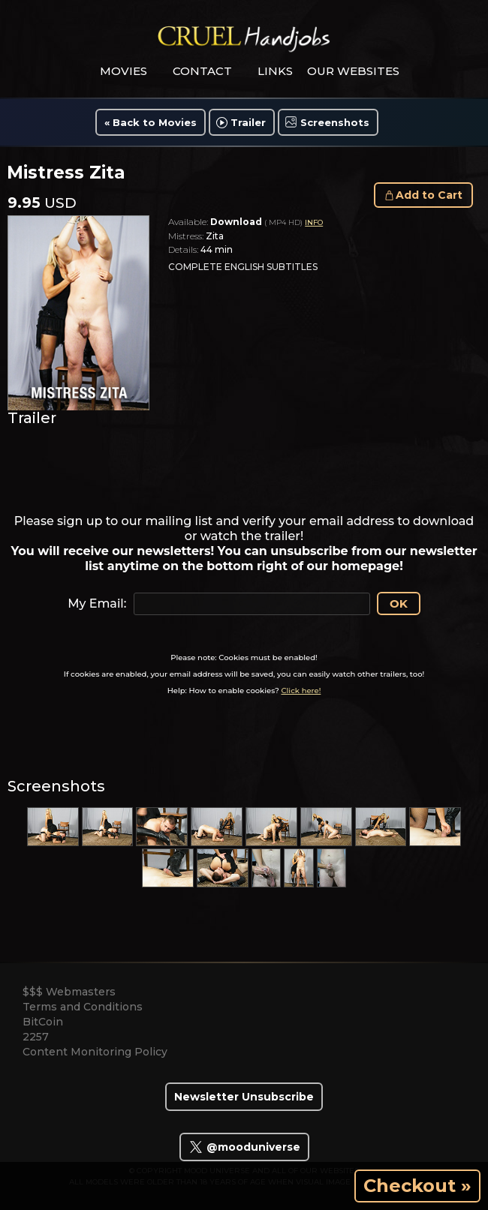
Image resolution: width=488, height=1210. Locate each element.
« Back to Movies (150, 122)
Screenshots (334, 122)
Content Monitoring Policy (95, 1051)
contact (202, 71)
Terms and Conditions (83, 1006)
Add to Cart (429, 195)
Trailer (248, 122)
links (275, 71)
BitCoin (43, 1021)
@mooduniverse (244, 1147)
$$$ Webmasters (69, 991)
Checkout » (417, 1185)
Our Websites (353, 71)
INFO (314, 222)
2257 (36, 1036)
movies (123, 71)
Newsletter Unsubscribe (244, 1096)
